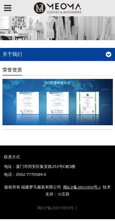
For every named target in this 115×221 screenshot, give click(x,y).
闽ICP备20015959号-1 (57, 208)
